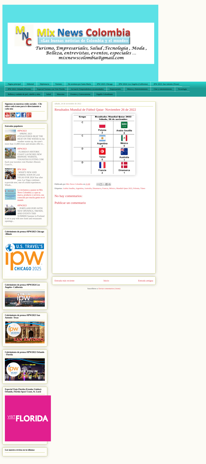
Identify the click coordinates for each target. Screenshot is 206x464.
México (112, 188)
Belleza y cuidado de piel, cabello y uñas (24, 94)
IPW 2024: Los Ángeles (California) (133, 84)
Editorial (30, 84)
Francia (105, 188)
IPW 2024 (22, 169)
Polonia (136, 188)
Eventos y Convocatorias (80, 94)
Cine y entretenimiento (163, 89)
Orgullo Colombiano (104, 94)
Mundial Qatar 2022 (124, 188)
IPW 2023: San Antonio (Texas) (166, 84)
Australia (88, 188)
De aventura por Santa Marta (79, 84)
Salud (48, 94)
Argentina (79, 188)
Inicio (106, 280)
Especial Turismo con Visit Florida (51, 89)
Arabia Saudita (69, 188)
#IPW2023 (22, 131)
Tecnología (182, 89)
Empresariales (115, 89)
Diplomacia (44, 84)
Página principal (14, 84)
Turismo (58, 84)
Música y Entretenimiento (137, 89)
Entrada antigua (145, 280)
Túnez (142, 188)
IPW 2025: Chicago (105, 84)
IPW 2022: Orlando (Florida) (19, 89)
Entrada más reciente (65, 280)
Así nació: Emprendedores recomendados (87, 89)
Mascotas (60, 94)
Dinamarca (97, 188)
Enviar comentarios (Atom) (109, 288)
